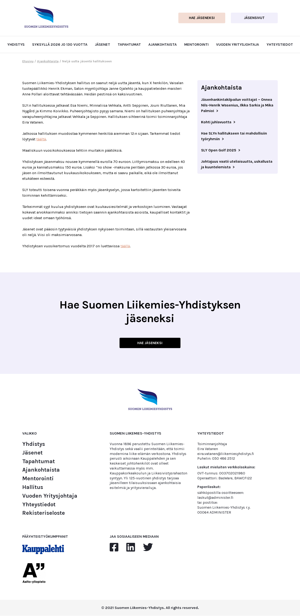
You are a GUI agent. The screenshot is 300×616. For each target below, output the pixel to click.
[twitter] (148, 547)
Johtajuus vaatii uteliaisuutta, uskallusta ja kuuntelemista (236, 164)
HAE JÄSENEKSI (150, 343)
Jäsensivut (254, 18)
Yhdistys (16, 44)
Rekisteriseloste (43, 513)
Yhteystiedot (279, 44)
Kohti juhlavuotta (216, 122)
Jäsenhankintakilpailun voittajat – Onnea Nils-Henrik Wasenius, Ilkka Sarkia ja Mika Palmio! (237, 105)
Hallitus (32, 487)
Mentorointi (196, 44)
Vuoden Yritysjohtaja (237, 44)
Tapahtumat (129, 44)
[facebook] (114, 547)
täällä (125, 246)
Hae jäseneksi (202, 18)
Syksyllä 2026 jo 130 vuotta (59, 44)
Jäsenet (102, 44)
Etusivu (28, 61)
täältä (41, 139)
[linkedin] (130, 547)
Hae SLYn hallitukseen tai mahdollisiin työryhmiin (234, 136)
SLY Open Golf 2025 (218, 150)
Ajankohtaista (162, 44)
